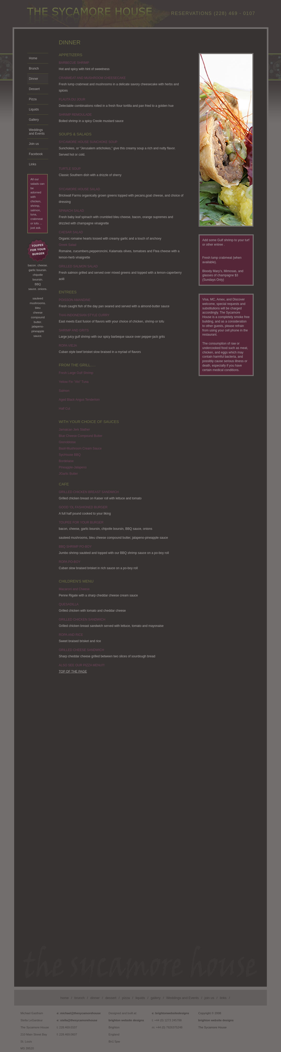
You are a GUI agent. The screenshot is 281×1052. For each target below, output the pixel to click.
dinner (95, 998)
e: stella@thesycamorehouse (77, 1020)
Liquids (34, 109)
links (223, 998)
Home (33, 58)
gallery (156, 998)
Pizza (32, 99)
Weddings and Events (37, 131)
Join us (34, 144)
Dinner (33, 79)
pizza (126, 998)
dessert (110, 998)
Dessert (34, 89)
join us (209, 998)
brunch (80, 998)
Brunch (34, 68)
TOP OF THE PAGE (73, 671)
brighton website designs (126, 1020)
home (64, 998)
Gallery (34, 119)
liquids (140, 998)
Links (32, 164)
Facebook (36, 154)
